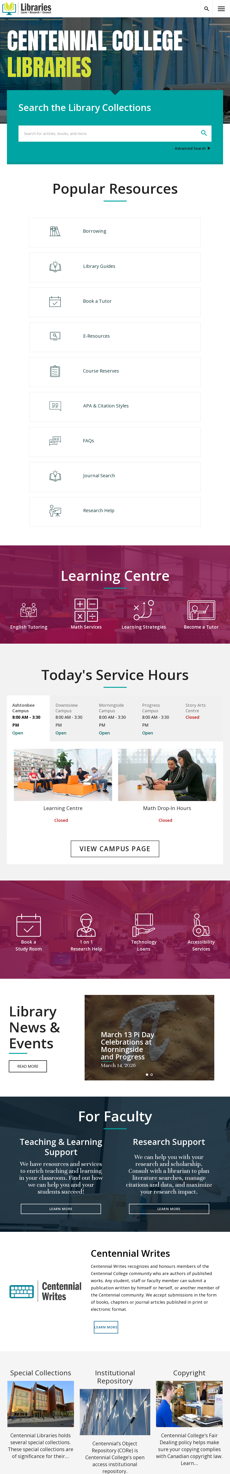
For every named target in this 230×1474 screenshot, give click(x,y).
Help (65, 1412)
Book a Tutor (71, 272)
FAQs (62, 351)
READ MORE (40, 1363)
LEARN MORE (61, 1086)
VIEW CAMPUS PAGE (115, 729)
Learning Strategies (143, 508)
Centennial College (131, 1402)
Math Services (86, 508)
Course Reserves (75, 312)
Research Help (116, 390)
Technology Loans (143, 823)
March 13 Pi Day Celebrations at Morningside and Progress (127, 923)
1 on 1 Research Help (86, 823)
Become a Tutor (201, 508)
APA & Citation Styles (168, 312)
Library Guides (161, 233)
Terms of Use (155, 1458)
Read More (27, 943)
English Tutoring (28, 508)
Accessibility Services (201, 823)
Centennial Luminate (79, 1422)
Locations (69, 1402)
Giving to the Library (187, 1412)
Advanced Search (190, 148)
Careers (122, 1412)
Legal (173, 1402)
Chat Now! (70, 1441)
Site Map (68, 1431)
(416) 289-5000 (127, 1431)
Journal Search (161, 351)
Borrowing (68, 233)
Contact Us (124, 1422)
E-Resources (158, 272)
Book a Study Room (29, 823)
